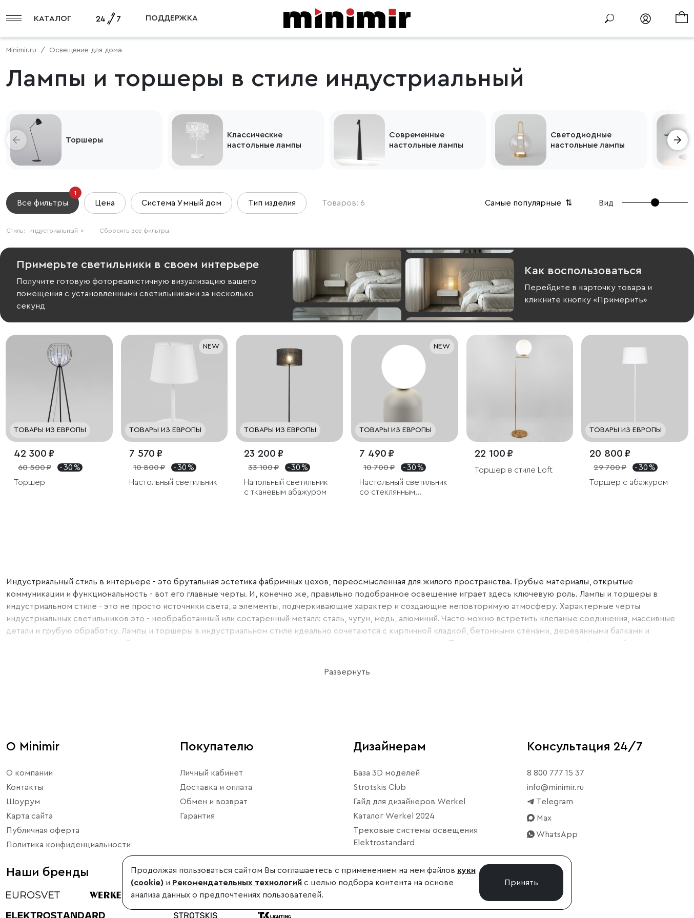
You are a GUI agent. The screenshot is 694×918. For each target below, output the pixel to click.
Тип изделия (272, 203)
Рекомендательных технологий (237, 883)
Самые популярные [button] (529, 203)
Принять (521, 883)
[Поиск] (609, 18)
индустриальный (56, 231)
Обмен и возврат (214, 802)
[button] (16, 140)
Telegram (550, 802)
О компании (29, 773)
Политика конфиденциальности (68, 845)
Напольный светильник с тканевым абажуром (286, 487)
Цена (105, 203)
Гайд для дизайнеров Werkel (409, 802)
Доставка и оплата (216, 787)
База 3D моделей (386, 773)
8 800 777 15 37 (555, 773)
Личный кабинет (211, 773)
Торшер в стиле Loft (514, 470)
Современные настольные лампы (426, 140)
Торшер (29, 482)
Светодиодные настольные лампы (587, 140)
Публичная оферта (42, 830)
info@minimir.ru (555, 787)
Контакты (24, 787)
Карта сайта (29, 816)
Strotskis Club (379, 787)
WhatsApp (552, 834)
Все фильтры (48, 199)
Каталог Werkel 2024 (394, 816)
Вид (606, 203)
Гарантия (197, 816)
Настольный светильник (173, 482)
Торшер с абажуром (628, 482)
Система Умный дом (181, 203)
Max (539, 818)
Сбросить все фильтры (134, 231)
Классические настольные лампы (264, 140)
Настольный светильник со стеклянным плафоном (403, 487)
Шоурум (23, 802)
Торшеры (84, 140)
